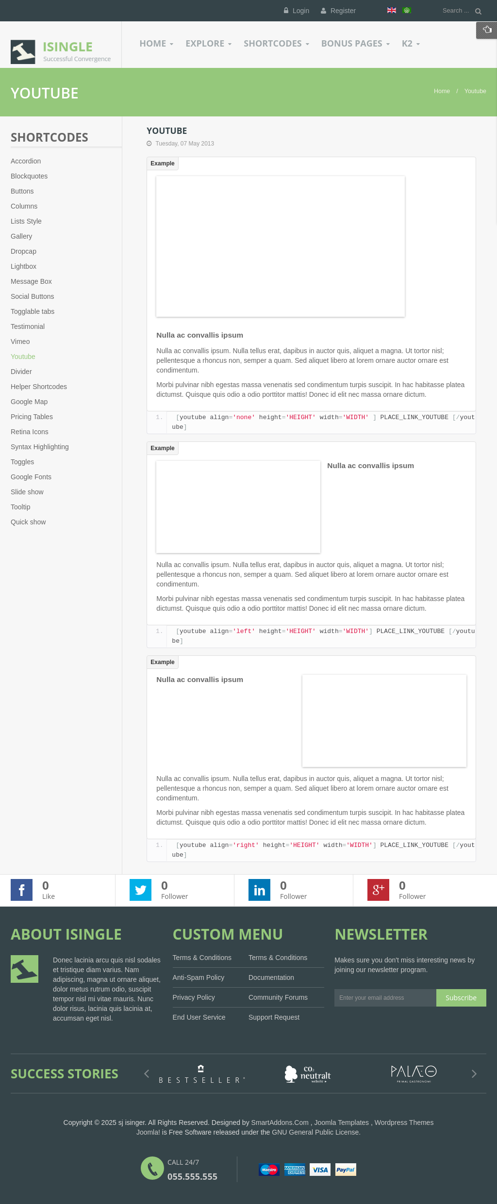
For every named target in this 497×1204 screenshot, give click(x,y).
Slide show (27, 492)
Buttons (22, 191)
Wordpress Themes (404, 1122)
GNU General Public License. (316, 1132)
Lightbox (23, 266)
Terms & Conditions (202, 957)
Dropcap (23, 251)
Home (442, 91)
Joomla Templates (342, 1122)
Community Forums (278, 997)
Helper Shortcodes (39, 386)
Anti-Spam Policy (199, 977)
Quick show (28, 522)
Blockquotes (29, 176)
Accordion (26, 161)
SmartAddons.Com (280, 1122)
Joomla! (148, 1132)
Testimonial (28, 326)
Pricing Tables (32, 417)
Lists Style (26, 221)
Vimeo (20, 341)
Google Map (29, 402)
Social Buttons (32, 296)
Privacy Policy (194, 997)
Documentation (271, 977)
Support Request (273, 1017)
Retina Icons (30, 432)
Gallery (21, 236)
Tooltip (20, 507)
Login (296, 11)
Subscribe (461, 997)
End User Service (199, 1017)
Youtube (23, 356)
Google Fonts (31, 477)
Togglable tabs (32, 311)
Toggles (22, 462)
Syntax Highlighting (40, 447)
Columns (24, 206)
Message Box (31, 281)
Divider (21, 371)
